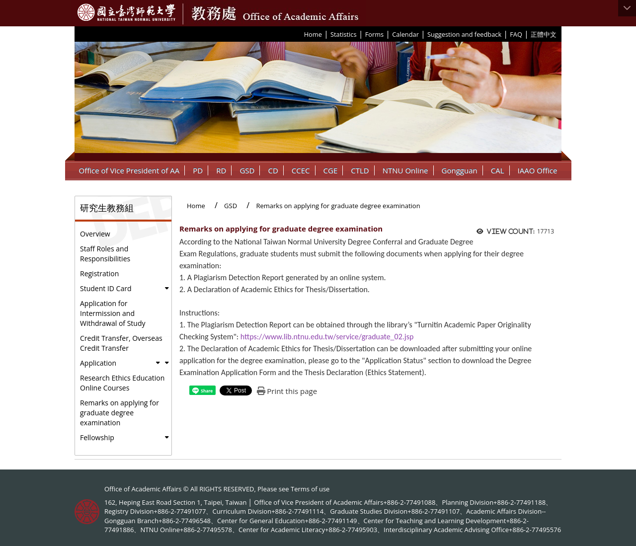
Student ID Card (105, 288)
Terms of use (310, 488)
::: (300, 33)
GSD (246, 170)
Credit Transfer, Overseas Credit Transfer (121, 343)
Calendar (405, 34)
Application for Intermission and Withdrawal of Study (113, 313)
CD (273, 170)
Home (313, 34)
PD (198, 170)
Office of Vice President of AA (129, 170)
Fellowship (97, 437)
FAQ (516, 34)
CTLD (360, 170)
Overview (95, 233)
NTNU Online (405, 170)
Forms (374, 34)
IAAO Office (537, 170)
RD (221, 170)
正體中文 (543, 34)
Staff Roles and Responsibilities (105, 253)
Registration (99, 273)
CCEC (301, 170)
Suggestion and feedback (464, 34)
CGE (330, 170)
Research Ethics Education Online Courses (122, 382)
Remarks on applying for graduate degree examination (119, 412)
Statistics (343, 34)
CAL (497, 170)
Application (98, 363)
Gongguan (459, 170)
